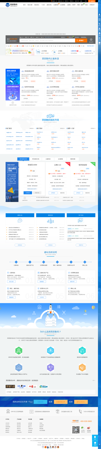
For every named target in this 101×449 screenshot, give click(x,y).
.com (15, 46)
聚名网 (48, 392)
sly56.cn (39, 137)
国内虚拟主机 (23, 159)
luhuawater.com (29, 136)
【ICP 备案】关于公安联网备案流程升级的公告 (18, 239)
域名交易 (19, 426)
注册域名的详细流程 (43, 232)
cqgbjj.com (8, 132)
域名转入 (63, 37)
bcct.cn (83, 137)
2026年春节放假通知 (13, 232)
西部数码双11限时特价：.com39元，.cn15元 (48, 227)
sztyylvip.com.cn (29, 148)
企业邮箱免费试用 (50, 26)
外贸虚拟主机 (35, 159)
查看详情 (37, 192)
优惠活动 (70, 37)
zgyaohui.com (19, 140)
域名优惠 (19, 423)
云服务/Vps (30, 428)
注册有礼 (92, 1)
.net (27, 46)
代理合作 (92, 4)
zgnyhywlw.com (10, 144)
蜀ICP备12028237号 (67, 440)
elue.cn (69, 142)
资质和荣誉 (8, 426)
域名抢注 (36, 4)
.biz (69, 46)
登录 (86, 1)
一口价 (43, 4)
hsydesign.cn (54, 137)
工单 (99, 39)
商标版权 (80, 4)
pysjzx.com (70, 147)
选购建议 (42, 281)
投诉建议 (62, 438)
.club (47, 46)
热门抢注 (9, 128)
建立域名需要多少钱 (43, 236)
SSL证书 (91, 40)
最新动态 (7, 428)
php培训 (23, 392)
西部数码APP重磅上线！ (14, 234)
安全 (86, 4)
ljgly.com (84, 132)
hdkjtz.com (28, 132)
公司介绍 (7, 423)
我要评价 (81, 245)
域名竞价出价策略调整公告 (14, 227)
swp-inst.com (85, 147)
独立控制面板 (42, 430)
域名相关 (30, 425)
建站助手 (41, 426)
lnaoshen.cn (40, 132)
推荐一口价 (71, 128)
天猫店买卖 (60, 392)
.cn (21, 46)
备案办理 (72, 281)
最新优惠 (72, 159)
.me (42, 46)
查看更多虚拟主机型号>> (32, 188)
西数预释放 (83, 37)
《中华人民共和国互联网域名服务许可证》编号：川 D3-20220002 (50, 442)
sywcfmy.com (71, 132)
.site (83, 46)
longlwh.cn (39, 142)
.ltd (51, 46)
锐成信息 (54, 392)
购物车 (54, 1)
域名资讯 (45, 438)
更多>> (94, 380)
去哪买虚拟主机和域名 (43, 234)
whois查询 (42, 425)
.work (38, 46)
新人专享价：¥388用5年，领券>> (58, 173)
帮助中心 (72, 1)
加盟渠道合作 (60, 402)
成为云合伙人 (81, 402)
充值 (99, 35)
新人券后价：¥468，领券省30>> (83, 173)
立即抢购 (25, 81)
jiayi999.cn (18, 144)
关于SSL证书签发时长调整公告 (15, 229)
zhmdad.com (9, 148)
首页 (24, 4)
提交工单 (77, 1)
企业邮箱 (62, 4)
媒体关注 (7, 430)
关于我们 (18, 438)
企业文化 (7, 425)
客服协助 (11, 297)
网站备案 (30, 432)
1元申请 (42, 297)
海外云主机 (19, 432)
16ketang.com (19, 132)
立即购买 (28, 192)
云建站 (49, 278)
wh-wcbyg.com (9, 136)
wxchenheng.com (29, 140)
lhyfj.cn (38, 147)
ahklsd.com (54, 132)
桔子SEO (34, 392)
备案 (81, 1)
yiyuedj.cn (18, 148)
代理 (99, 30)
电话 (99, 25)
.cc (73, 46)
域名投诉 (67, 438)
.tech (60, 46)
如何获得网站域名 (42, 239)
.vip (55, 46)
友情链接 (40, 438)
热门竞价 (39, 128)
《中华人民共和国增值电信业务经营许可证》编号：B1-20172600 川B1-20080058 (46, 440)
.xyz (31, 46)
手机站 (41, 423)
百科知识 (78, 438)
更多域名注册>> (91, 46)
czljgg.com (27, 144)
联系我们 (7, 432)
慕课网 (39, 392)
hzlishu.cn (53, 142)
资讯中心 (66, 1)
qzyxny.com (9, 140)
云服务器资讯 (24, 200)
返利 (99, 44)
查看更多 (20, 245)
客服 (99, 20)
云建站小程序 (71, 4)
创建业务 (40, 402)
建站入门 (30, 426)
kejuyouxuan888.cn (55, 147)
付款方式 (29, 438)
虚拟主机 (49, 4)
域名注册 (29, 4)
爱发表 (44, 392)
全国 (68, 411)
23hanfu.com (19, 136)
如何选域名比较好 (42, 229)
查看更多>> (32, 128)
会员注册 (30, 423)
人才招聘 (34, 438)
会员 (99, 16)
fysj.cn (69, 137)
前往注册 (11, 281)
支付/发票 (30, 430)
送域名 (62, 168)
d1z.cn (83, 142)
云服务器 (56, 4)
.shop (64, 46)
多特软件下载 (16, 392)
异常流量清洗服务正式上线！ (14, 236)
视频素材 (28, 392)
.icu (77, 46)
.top (9, 46)
